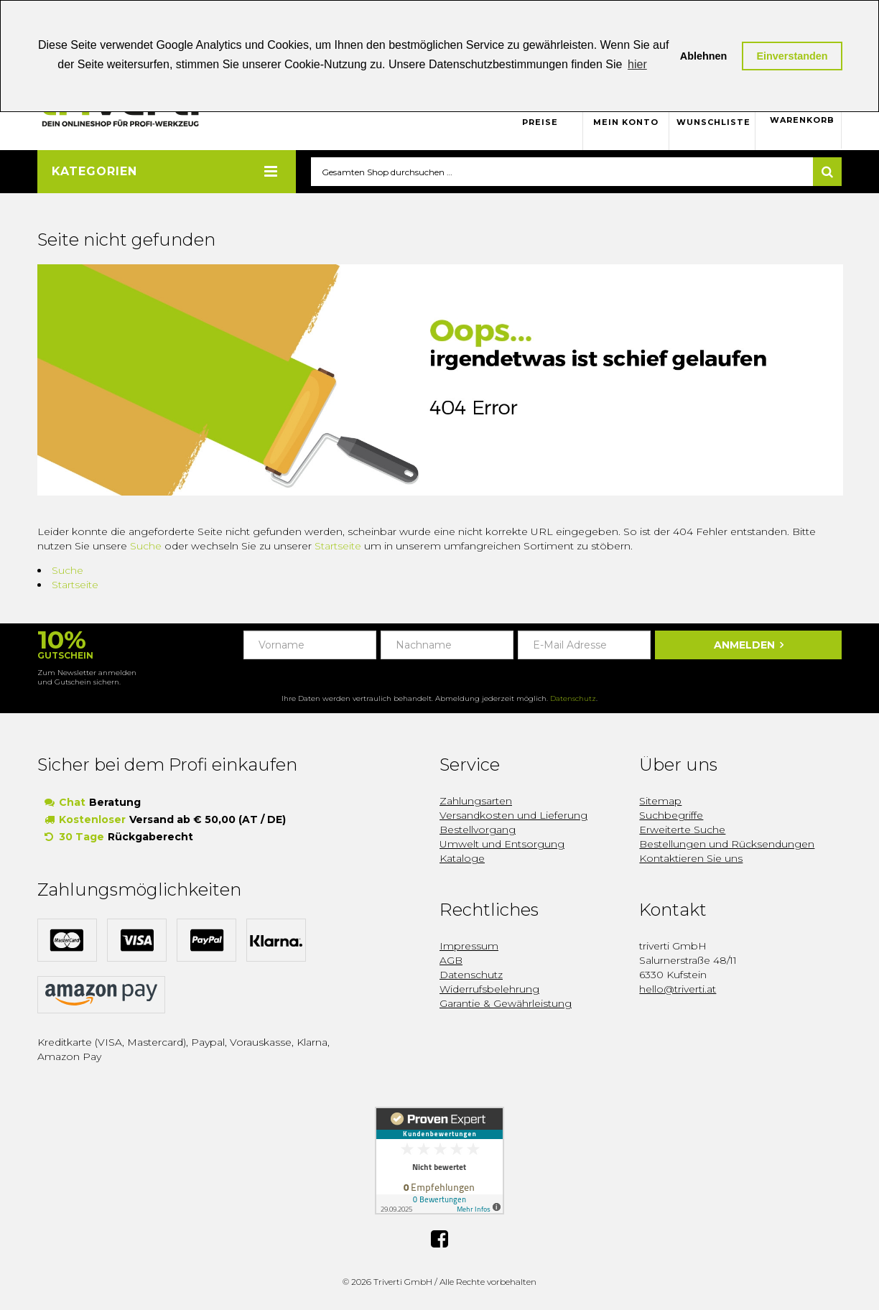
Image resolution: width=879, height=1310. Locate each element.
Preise (540, 122)
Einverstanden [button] (791, 56)
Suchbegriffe (671, 815)
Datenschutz (573, 699)
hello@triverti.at (677, 989)
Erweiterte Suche (682, 830)
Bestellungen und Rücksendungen (726, 844)
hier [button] (637, 64)
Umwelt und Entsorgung (502, 844)
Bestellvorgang (478, 830)
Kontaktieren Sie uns (691, 859)
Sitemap (660, 801)
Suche (146, 546)
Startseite (338, 546)
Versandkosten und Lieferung (513, 815)
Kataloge (462, 859)
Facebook (439, 1240)
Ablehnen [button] (703, 56)
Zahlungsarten (476, 801)
